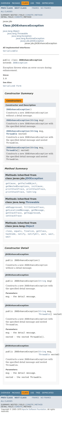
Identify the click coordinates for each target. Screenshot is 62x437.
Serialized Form (12, 86)
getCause (10, 183)
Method (39, 15)
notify (21, 234)
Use (32, 3)
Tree (38, 3)
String (34, 120)
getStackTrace (14, 213)
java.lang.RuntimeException (30, 38)
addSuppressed (14, 207)
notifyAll (33, 234)
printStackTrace (15, 189)
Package (16, 3)
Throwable (11, 134)
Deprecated (48, 3)
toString (31, 192)
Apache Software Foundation (34, 409)
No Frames (46, 8)
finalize (29, 231)
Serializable (10, 51)
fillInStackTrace (34, 207)
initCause (36, 186)
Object (30, 226)
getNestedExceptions (17, 186)
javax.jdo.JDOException (32, 41)
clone (9, 231)
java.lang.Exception (22, 36)
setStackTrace (14, 216)
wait (43, 234)
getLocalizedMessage (17, 210)
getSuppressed (32, 213)
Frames (35, 8)
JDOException (20, 63)
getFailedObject (27, 183)
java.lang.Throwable (17, 33)
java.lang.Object (11, 31)
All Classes (6, 12)
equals (18, 231)
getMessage (37, 210)
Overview (5, 3)
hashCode (10, 234)
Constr (29, 15)
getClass (41, 231)
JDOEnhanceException (17, 109)
